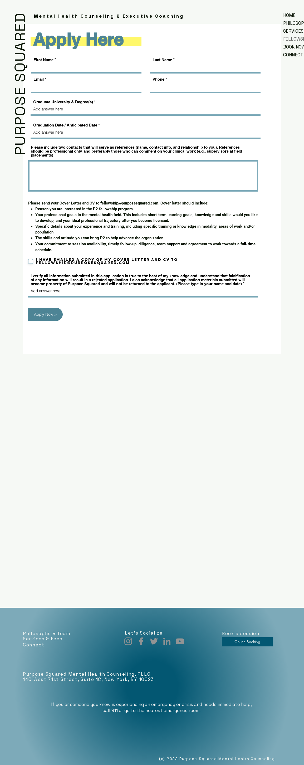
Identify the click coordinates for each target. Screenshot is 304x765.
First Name (43, 60)
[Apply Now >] (45, 314)
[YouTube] (180, 641)
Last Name (162, 60)
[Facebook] (141, 641)
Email (38, 79)
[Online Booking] (247, 641)
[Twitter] (154, 641)
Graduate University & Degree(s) (63, 102)
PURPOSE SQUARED (20, 83)
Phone (158, 79)
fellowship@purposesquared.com (129, 203)
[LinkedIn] (167, 641)
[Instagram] (128, 641)
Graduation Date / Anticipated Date (65, 125)
